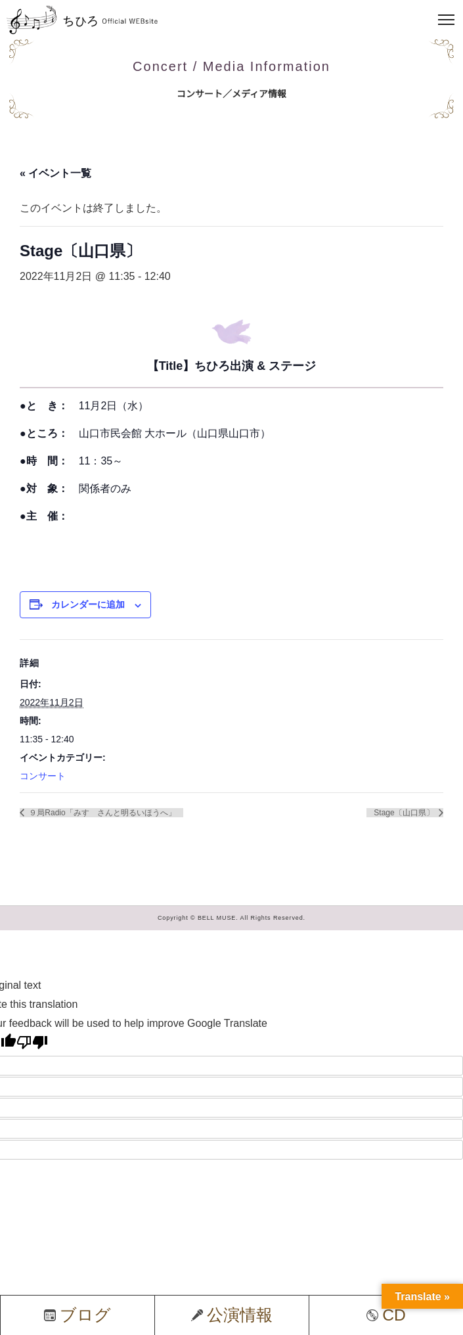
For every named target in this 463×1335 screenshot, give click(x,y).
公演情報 (232, 1315)
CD (386, 1315)
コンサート (43, 776)
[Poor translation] (32, 1042)
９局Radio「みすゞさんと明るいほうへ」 (101, 812)
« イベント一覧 (55, 173)
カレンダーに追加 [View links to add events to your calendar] (88, 604)
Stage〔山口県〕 (405, 812)
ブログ (77, 1315)
